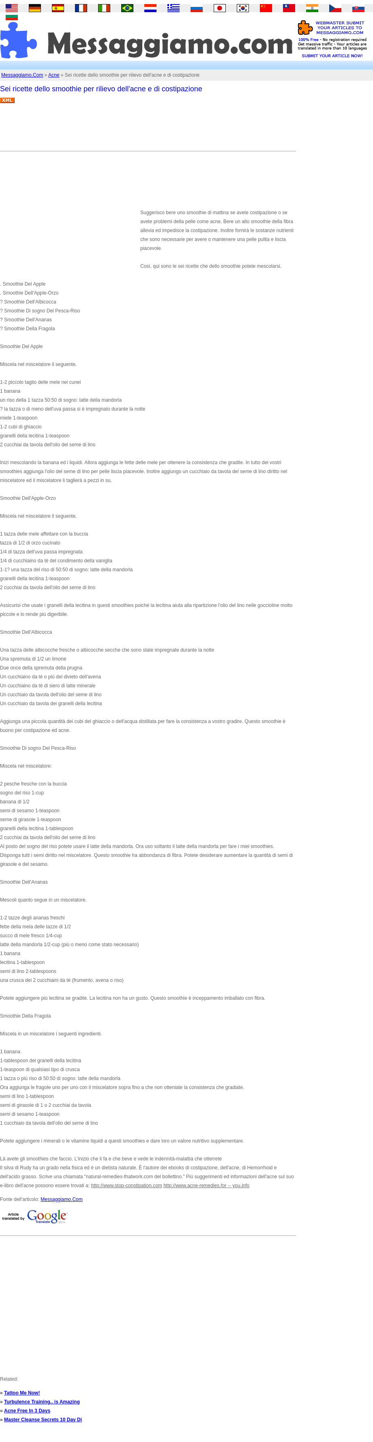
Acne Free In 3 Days (27, 1411)
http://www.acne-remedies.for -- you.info (206, 1185)
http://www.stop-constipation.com (126, 1185)
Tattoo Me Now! (22, 1393)
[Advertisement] (147, 130)
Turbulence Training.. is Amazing (42, 1402)
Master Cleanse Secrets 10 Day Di (43, 1420)
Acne (53, 75)
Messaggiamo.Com (22, 75)
